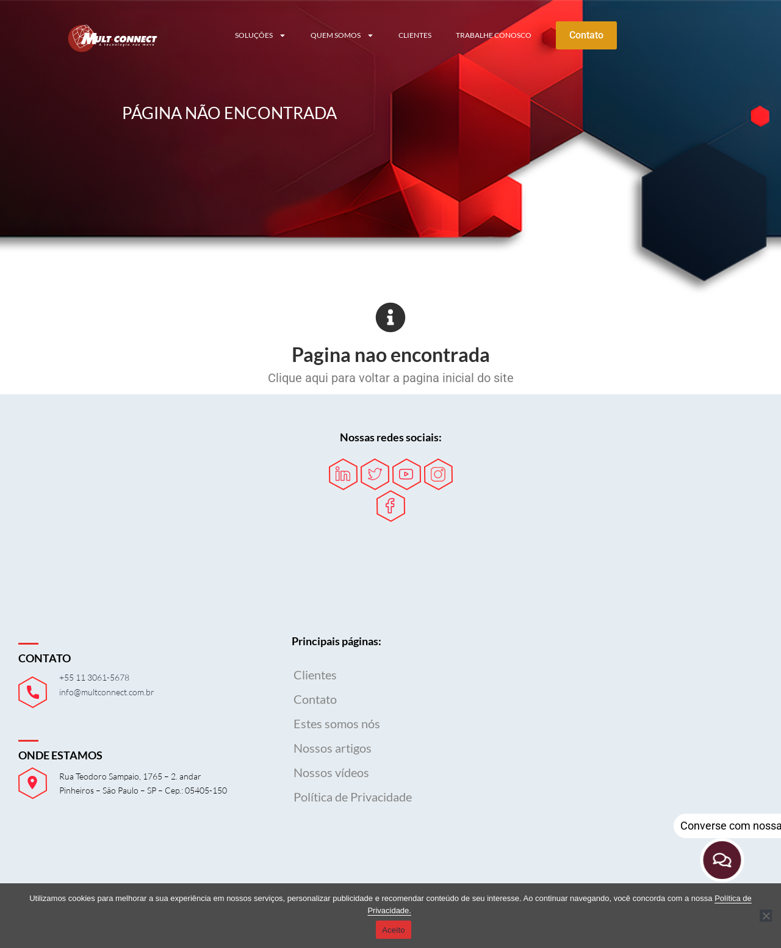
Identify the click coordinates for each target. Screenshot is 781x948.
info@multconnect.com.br (106, 692)
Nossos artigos (332, 747)
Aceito (393, 930)
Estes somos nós (336, 723)
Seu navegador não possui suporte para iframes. (639, 717)
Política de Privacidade (352, 796)
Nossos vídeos (331, 772)
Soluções (260, 35)
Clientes (414, 35)
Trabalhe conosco (493, 35)
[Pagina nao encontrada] (390, 317)
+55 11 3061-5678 (94, 677)
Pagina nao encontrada (391, 354)
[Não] (766, 916)
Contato (315, 699)
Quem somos (342, 35)
